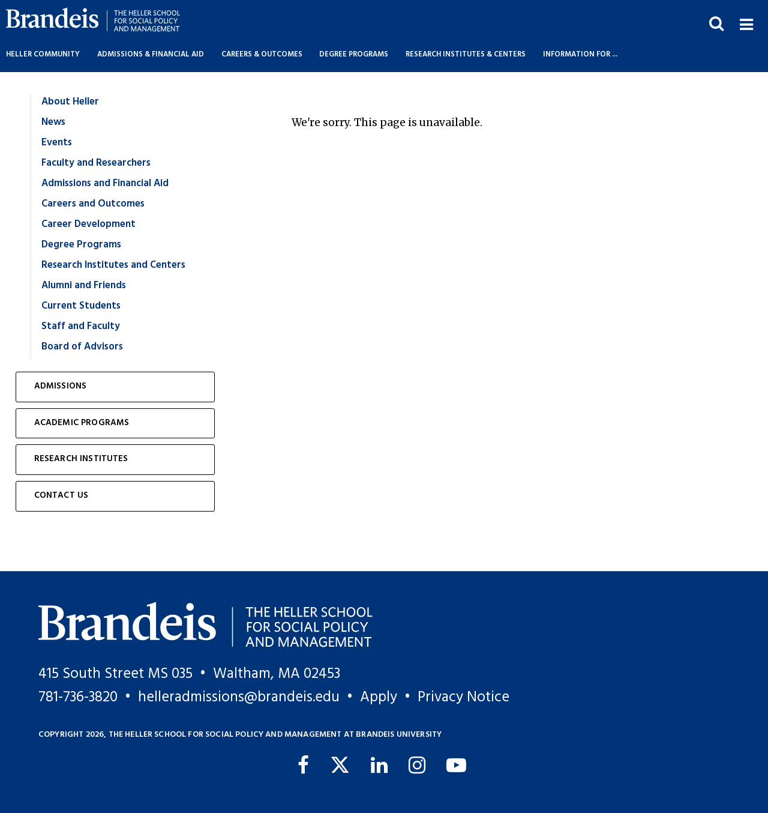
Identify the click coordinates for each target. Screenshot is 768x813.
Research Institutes (81, 459)
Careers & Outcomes (261, 55)
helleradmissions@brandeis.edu (239, 697)
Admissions (60, 386)
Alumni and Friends (83, 285)
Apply (378, 697)
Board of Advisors (82, 346)
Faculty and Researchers (96, 163)
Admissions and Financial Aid (105, 183)
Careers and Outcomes (93, 203)
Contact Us (61, 496)
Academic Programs (82, 423)
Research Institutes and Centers (113, 265)
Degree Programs (353, 55)
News (53, 122)
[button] (746, 23)
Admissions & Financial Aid (150, 55)
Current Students (81, 305)
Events (56, 142)
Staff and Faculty (80, 326)
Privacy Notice (463, 697)
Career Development (88, 224)
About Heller (70, 101)
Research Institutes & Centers (466, 55)
